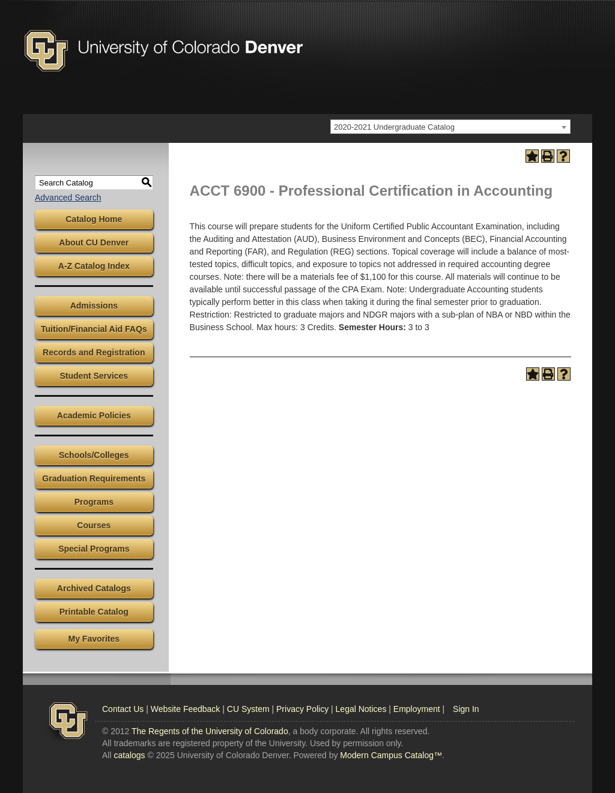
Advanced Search (68, 197)
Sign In (466, 709)
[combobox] (450, 126)
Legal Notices (361, 709)
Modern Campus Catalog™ (391, 755)
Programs (94, 502)
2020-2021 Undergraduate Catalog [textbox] (394, 126)
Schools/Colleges (94, 455)
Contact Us (123, 709)
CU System (248, 709)
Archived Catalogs (94, 588)
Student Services (94, 376)
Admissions (94, 305)
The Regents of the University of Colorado (210, 731)
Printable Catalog (94, 612)
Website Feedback (185, 709)
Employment (416, 709)
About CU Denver (94, 242)
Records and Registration (94, 352)
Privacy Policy (302, 709)
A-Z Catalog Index (94, 266)
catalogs (129, 755)
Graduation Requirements (93, 478)
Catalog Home (93, 219)
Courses (94, 525)
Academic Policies (94, 415)
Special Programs (93, 548)
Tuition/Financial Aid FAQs (94, 329)
